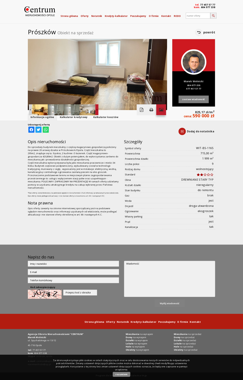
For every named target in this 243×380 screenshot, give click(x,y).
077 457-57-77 (193, 88)
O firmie (154, 16)
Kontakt (166, 16)
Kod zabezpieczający (42, 287)
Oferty (85, 16)
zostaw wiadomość (193, 99)
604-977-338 (193, 85)
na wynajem (139, 334)
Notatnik (96, 16)
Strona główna (69, 16)
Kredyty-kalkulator (116, 16)
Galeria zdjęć (161, 109)
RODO (177, 16)
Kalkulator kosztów (105, 117)
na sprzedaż (187, 334)
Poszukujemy (138, 16)
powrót (209, 32)
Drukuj (151, 109)
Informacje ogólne (42, 117)
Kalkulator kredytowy (74, 117)
